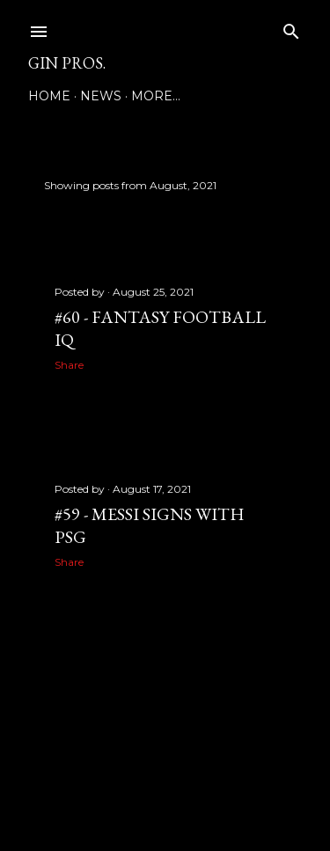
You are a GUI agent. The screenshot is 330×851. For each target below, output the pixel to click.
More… (155, 96)
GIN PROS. (67, 63)
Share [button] (69, 364)
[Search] (291, 28)
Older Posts (263, 659)
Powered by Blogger (165, 767)
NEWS (100, 96)
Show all (255, 185)
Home (49, 96)
